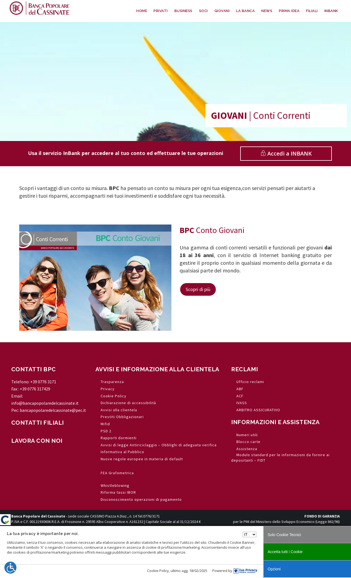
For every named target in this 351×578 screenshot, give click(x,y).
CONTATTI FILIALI (37, 422)
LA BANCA (245, 11)
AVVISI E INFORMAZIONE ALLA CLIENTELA (157, 369)
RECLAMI (244, 369)
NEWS (266, 11)
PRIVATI (161, 11)
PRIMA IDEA (289, 11)
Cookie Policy (158, 570)
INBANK (331, 11)
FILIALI (312, 11)
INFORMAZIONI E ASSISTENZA (275, 422)
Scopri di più (198, 289)
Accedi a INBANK (286, 153)
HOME (141, 11)
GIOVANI (222, 11)
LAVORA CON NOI (37, 440)
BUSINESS (183, 11)
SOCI (203, 11)
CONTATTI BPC (33, 369)
